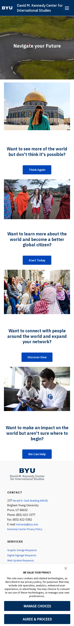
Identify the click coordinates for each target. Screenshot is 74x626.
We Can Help (37, 456)
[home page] (7, 8)
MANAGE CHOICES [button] (37, 606)
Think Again (37, 170)
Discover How (37, 358)
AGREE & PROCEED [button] (37, 619)
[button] (65, 568)
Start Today (37, 261)
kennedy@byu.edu (27, 526)
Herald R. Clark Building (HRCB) (32, 503)
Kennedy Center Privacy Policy (25, 531)
